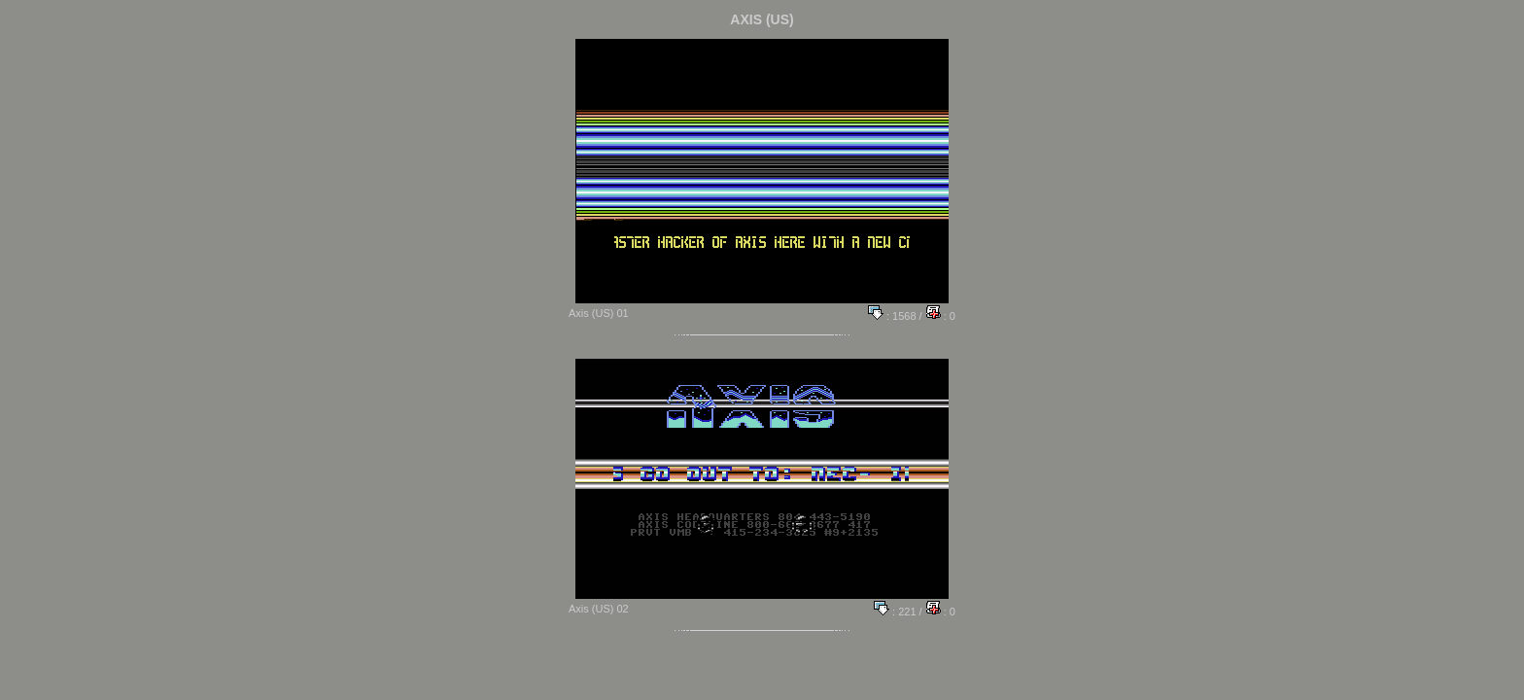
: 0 (940, 316)
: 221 (895, 611)
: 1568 (892, 316)
